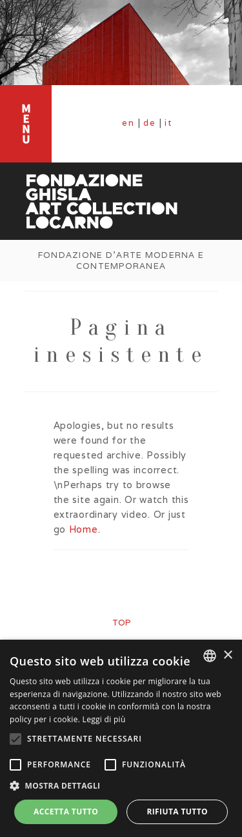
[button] (121, 786)
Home (83, 529)
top (121, 622)
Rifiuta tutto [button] (177, 811)
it (168, 122)
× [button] (227, 655)
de (149, 122)
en (128, 122)
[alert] (121, 738)
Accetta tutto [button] (66, 811)
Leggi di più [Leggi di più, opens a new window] (104, 719)
